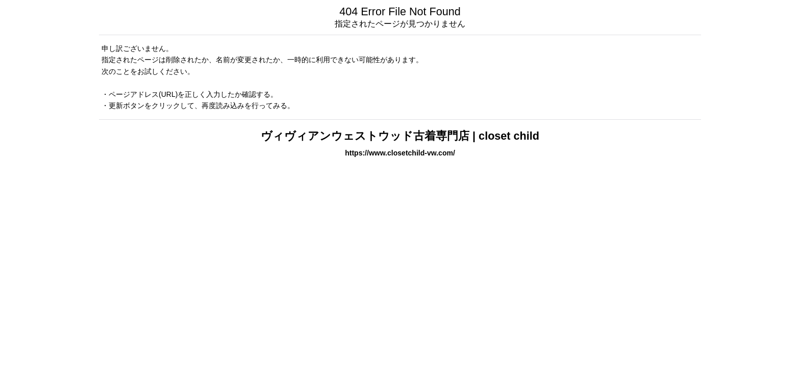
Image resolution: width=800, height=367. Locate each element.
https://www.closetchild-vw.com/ (400, 153)
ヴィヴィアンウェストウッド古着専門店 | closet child (400, 135)
